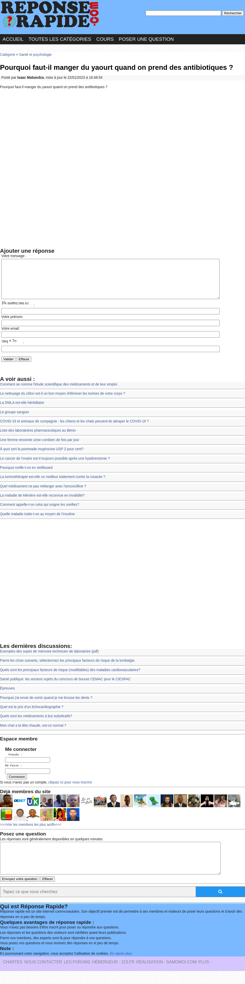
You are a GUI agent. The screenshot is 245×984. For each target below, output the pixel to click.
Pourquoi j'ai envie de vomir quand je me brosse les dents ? (46, 705)
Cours (105, 39)
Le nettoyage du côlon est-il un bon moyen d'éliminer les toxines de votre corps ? (62, 401)
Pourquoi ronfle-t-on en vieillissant (26, 475)
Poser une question (146, 39)
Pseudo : (13, 762)
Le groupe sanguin (14, 420)
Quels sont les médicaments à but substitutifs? (36, 724)
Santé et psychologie (35, 55)
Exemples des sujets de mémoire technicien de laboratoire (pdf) (49, 659)
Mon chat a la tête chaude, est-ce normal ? (33, 733)
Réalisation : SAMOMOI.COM (166, 975)
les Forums (77, 975)
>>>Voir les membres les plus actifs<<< (30, 831)
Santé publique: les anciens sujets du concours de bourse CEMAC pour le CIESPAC (65, 687)
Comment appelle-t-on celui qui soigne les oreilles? (39, 512)
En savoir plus (121, 966)
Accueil (13, 39)
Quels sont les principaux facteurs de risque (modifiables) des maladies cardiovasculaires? (70, 678)
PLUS (203, 975)
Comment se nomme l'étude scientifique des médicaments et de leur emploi (58, 392)
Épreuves (7, 696)
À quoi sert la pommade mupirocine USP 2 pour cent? (41, 457)
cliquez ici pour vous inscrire (69, 789)
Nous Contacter (43, 975)
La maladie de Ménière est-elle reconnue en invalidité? (42, 503)
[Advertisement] (122, 130)
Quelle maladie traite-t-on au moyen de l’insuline (37, 522)
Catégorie (7, 55)
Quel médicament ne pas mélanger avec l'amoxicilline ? (43, 494)
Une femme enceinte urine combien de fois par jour (39, 447)
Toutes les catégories (59, 39)
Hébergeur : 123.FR (113, 975)
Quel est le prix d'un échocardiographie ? (32, 714)
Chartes (12, 975)
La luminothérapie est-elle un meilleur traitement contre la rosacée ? (52, 484)
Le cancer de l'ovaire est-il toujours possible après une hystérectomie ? (55, 466)
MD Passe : (13, 773)
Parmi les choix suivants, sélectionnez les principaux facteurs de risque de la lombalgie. (67, 668)
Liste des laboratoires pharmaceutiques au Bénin (38, 438)
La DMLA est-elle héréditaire (22, 410)
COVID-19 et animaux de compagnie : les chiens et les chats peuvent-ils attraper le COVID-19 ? (74, 429)
